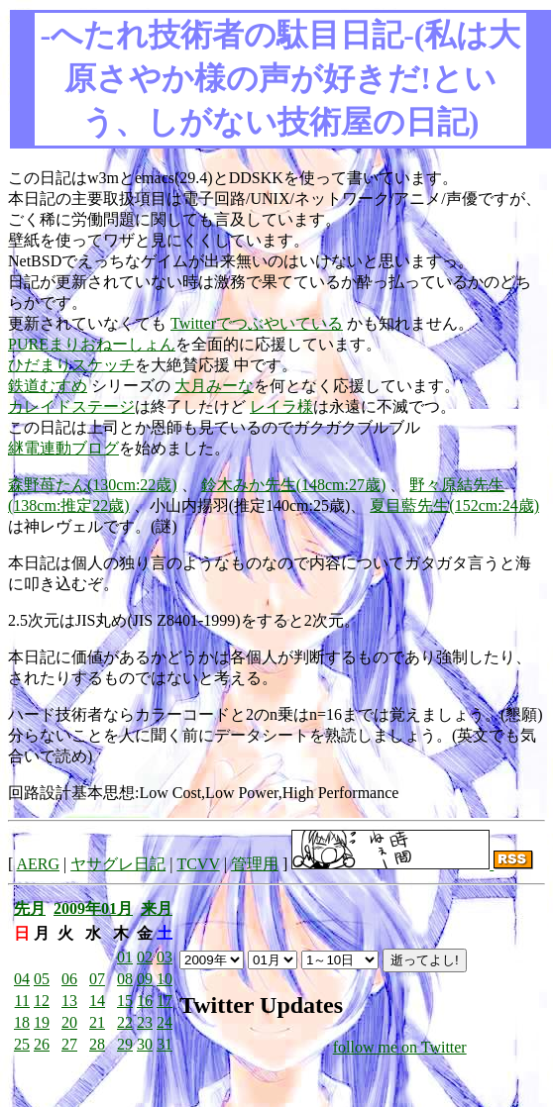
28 (97, 1044)
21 (97, 1022)
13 (69, 1000)
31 (164, 1044)
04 (22, 978)
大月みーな (214, 385)
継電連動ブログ (63, 448)
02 (145, 957)
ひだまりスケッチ (71, 364)
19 (42, 1022)
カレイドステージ (71, 406)
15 (125, 1000)
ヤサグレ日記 (118, 863)
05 (42, 978)
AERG (37, 863)
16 (145, 1000)
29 (125, 1044)
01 (125, 957)
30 (145, 1044)
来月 (156, 908)
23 (145, 1022)
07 (97, 978)
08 (125, 978)
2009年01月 (93, 908)
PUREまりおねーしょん (91, 344)
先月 (30, 908)
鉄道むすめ (47, 385)
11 (22, 1000)
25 (22, 1044)
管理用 (254, 863)
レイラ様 (281, 406)
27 (69, 1044)
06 (69, 978)
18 (22, 1022)
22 (125, 1022)
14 (97, 1000)
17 (164, 1000)
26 (42, 1044)
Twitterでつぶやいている (256, 323)
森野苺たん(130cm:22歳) (92, 484)
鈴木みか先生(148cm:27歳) (294, 484)
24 (164, 1022)
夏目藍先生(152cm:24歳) (454, 505)
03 (164, 957)
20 (69, 1022)
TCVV (197, 863)
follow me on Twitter (400, 1047)
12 (42, 1000)
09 (145, 978)
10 (164, 978)
